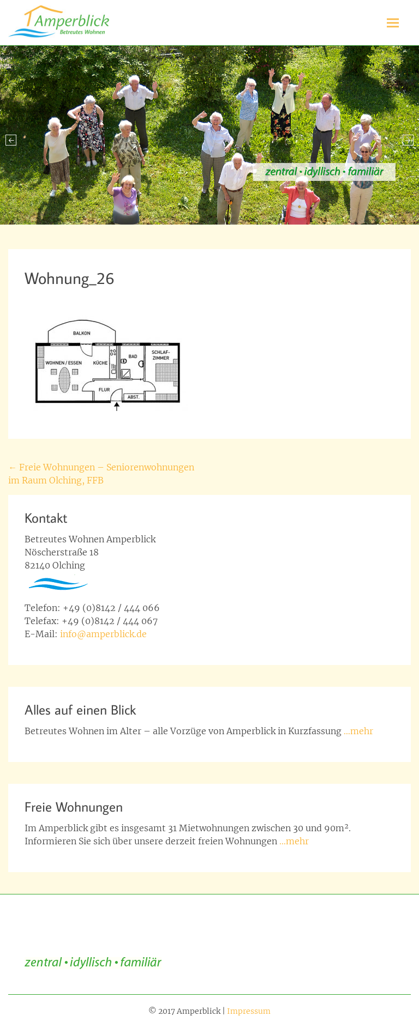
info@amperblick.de (103, 633)
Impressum (249, 1011)
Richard (145, 297)
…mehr (358, 730)
